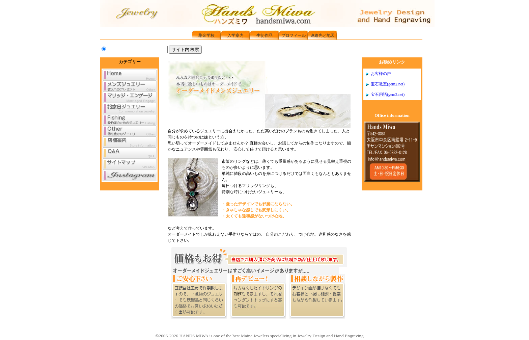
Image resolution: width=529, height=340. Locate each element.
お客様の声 (381, 73)
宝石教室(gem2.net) (388, 84)
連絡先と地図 (322, 35)
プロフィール (293, 35)
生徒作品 (264, 35)
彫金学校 (206, 35)
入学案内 (235, 35)
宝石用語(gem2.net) (388, 94)
